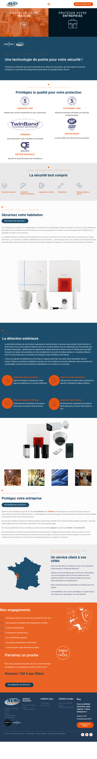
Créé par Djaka (29, 733)
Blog (79, 699)
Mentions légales (41, 733)
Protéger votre (24, 14)
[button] (49, 4)
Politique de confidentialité (56, 733)
